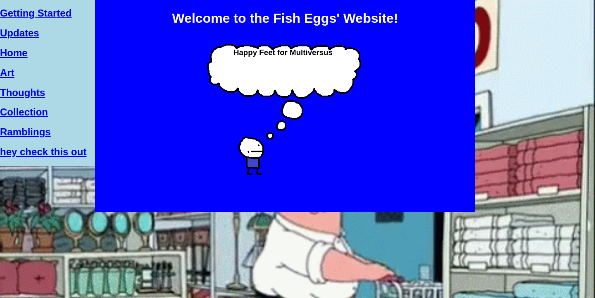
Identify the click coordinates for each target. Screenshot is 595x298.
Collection (24, 112)
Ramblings (25, 131)
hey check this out (43, 151)
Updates (19, 32)
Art (7, 72)
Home (14, 52)
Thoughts (22, 92)
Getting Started (35, 13)
